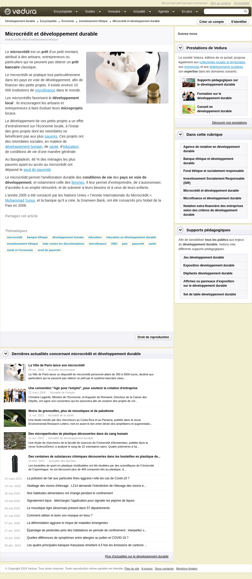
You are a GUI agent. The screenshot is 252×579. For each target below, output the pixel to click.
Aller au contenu (221, 3)
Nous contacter (164, 568)
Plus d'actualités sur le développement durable (137, 556)
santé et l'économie (20, 250)
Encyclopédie (48, 21)
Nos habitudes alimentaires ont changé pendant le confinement (70, 493)
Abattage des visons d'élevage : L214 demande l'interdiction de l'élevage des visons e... (86, 486)
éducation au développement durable (131, 237)
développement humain (24, 146)
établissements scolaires (226, 67)
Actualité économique (61, 369)
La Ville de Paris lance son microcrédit (56, 365)
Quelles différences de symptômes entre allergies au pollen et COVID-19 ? (78, 538)
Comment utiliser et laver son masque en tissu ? (59, 515)
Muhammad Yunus (20, 200)
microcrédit (14, 237)
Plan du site (131, 568)
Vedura (26, 12)
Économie (67, 21)
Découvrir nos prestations (229, 122)
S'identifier (239, 22)
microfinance (45, 90)
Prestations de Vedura (206, 48)
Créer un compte (211, 22)
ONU (114, 243)
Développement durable (20, 21)
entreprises (192, 67)
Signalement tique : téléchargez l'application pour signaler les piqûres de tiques (80, 500)
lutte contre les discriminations (64, 243)
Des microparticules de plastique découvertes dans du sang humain (78, 434)
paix (125, 243)
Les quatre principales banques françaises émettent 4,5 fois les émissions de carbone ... (87, 545)
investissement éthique (22, 243)
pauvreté (138, 243)
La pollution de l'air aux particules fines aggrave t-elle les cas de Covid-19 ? (78, 478)
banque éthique (37, 237)
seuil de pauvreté (37, 170)
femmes (77, 182)
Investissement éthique (93, 21)
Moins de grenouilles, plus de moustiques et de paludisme (71, 411)
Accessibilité (241, 3)
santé (53, 146)
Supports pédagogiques (208, 230)
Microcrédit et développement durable (136, 21)
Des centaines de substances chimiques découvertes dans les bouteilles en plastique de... (94, 456)
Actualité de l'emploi (62, 392)
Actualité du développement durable (70, 438)
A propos (146, 568)
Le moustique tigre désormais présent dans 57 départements (68, 508)
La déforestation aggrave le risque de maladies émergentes (67, 523)
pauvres (51, 136)
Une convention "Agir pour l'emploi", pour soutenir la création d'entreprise (83, 388)
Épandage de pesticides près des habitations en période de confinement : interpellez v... (86, 530)
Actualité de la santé (61, 415)
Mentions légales (186, 568)
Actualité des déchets (62, 460)
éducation (71, 146)
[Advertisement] (113, 134)
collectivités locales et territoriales (222, 62)
